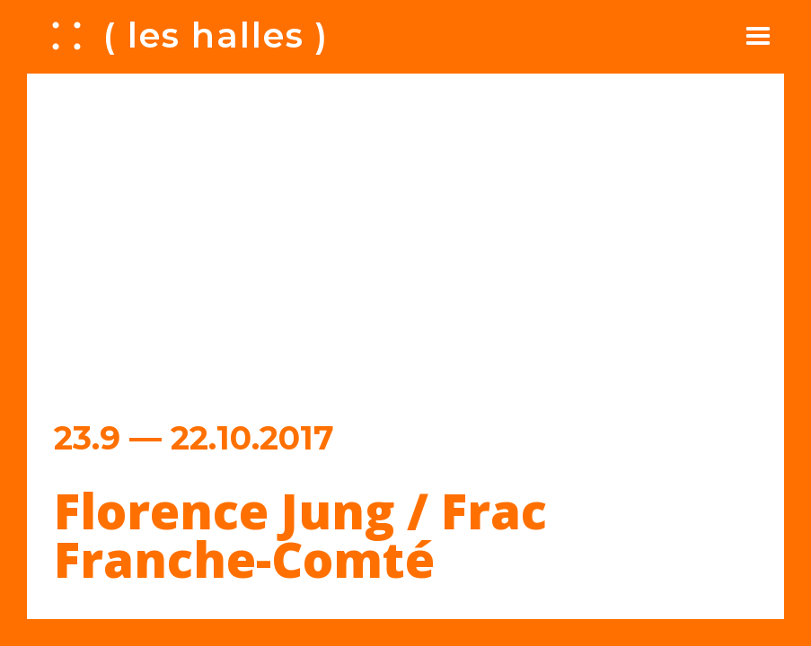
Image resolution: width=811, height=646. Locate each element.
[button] (758, 36)
